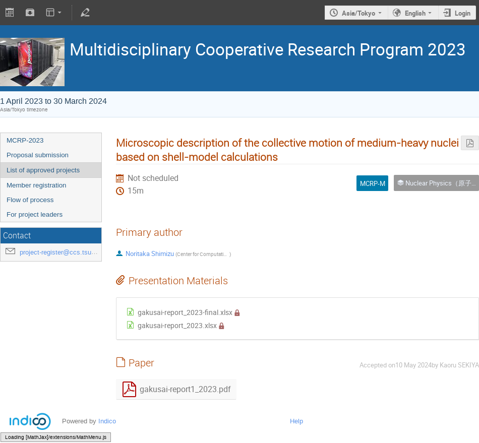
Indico (107, 421)
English (415, 13)
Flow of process (30, 200)
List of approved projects (43, 170)
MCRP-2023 (25, 140)
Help (296, 421)
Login (462, 13)
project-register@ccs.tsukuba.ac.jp (71, 252)
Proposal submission (38, 155)
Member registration (37, 185)
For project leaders (35, 214)
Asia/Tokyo (358, 13)
